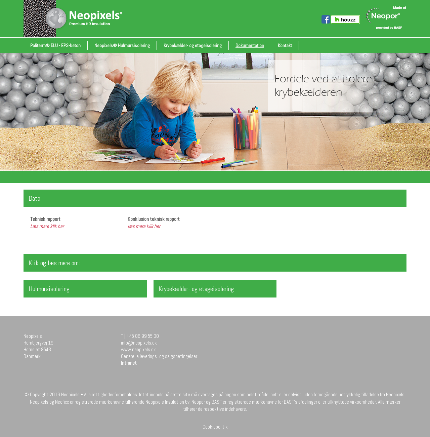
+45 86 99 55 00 (142, 336)
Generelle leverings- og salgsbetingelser (159, 356)
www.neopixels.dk (138, 349)
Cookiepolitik (215, 427)
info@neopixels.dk (139, 343)
